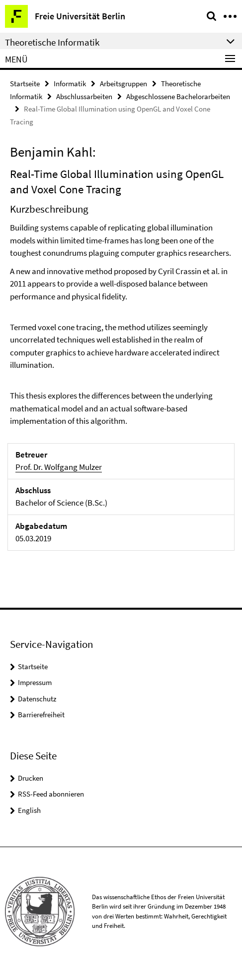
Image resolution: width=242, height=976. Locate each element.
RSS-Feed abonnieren (51, 794)
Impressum (35, 682)
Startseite (25, 83)
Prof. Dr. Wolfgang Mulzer (58, 466)
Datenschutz (37, 698)
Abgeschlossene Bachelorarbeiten (178, 96)
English (29, 810)
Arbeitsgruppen (123, 83)
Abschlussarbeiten (84, 96)
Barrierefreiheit (41, 714)
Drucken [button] (30, 778)
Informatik (70, 83)
